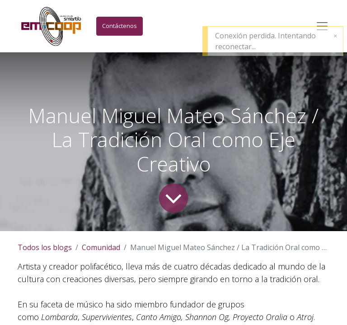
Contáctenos (119, 26)
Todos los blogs (45, 247)
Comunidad (101, 247)
